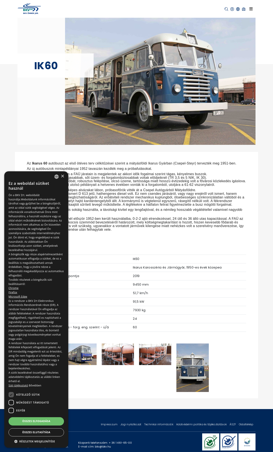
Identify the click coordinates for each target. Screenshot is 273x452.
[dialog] (36, 309)
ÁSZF (233, 424)
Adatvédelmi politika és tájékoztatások (201, 424)
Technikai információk (159, 424)
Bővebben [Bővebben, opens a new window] (35, 385)
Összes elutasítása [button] (36, 432)
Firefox (13, 292)
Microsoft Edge (18, 296)
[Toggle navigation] (251, 9)
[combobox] (56, 177)
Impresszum (109, 424)
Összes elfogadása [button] (36, 421)
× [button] (62, 176)
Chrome (14, 288)
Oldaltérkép (246, 424)
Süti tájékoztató (18, 385)
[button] (226, 9)
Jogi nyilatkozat (131, 424)
